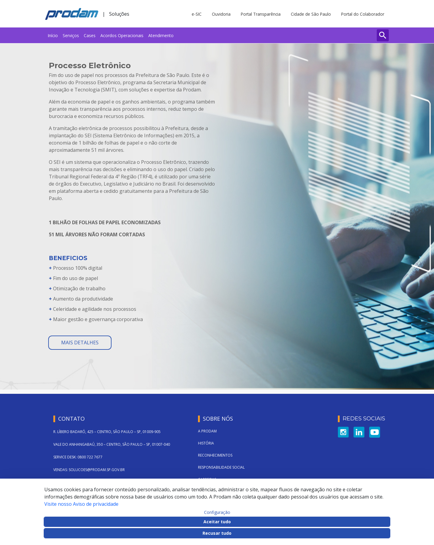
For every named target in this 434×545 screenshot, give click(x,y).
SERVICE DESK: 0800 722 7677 (77, 457)
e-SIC (197, 14)
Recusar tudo (217, 533)
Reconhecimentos (215, 455)
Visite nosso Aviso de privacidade (81, 504)
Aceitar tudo (217, 521)
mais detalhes (80, 342)
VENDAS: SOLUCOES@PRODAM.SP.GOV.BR (89, 469)
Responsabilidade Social (221, 467)
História (206, 443)
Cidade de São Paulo (311, 14)
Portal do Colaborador (362, 14)
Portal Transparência (261, 14)
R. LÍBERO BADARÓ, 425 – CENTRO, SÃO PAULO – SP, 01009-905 (107, 431)
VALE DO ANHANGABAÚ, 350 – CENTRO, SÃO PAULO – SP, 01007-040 (111, 444)
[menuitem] (52, 35)
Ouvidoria (221, 14)
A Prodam (207, 431)
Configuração (217, 512)
